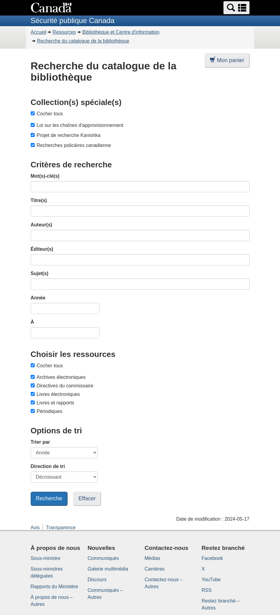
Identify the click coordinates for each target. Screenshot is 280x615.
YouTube (211, 579)
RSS (207, 590)
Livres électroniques (55, 394)
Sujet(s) (40, 273)
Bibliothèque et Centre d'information (121, 32)
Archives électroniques (58, 377)
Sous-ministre (45, 558)
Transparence (61, 527)
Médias (153, 558)
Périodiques (47, 411)
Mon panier (227, 60)
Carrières (155, 568)
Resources (64, 32)
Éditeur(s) (42, 249)
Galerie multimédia (108, 568)
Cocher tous (47, 113)
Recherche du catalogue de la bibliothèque (83, 41)
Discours (97, 579)
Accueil (39, 32)
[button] (236, 7)
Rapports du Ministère (54, 586)
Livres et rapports (52, 402)
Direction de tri (48, 466)
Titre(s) (39, 200)
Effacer (87, 498)
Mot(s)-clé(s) (45, 176)
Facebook (212, 558)
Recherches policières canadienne (74, 145)
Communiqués (103, 558)
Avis (35, 527)
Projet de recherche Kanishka (69, 135)
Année (38, 297)
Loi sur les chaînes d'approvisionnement (80, 125)
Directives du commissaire (62, 385)
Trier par (40, 442)
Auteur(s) (41, 224)
